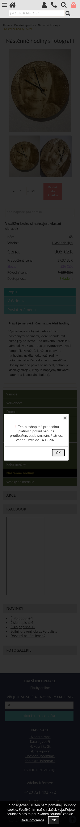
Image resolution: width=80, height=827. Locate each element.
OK (58, 453)
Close (65, 418)
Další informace (32, 820)
